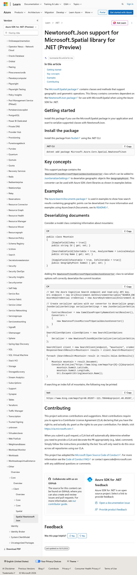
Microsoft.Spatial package (62, 89)
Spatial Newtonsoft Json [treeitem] (25, 518)
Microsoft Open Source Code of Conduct (96, 454)
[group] (90, 251)
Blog (40, 568)
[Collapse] (37, 20)
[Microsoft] (6, 4)
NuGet (74, 138)
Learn (47, 22)
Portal (102, 12)
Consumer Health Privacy (87, 568)
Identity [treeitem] (14, 525)
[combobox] (21, 26)
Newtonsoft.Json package (62, 97)
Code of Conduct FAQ (77, 459)
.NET (57, 22)
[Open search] (123, 4)
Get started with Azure (121, 12)
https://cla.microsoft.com (58, 428)
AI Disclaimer (8, 568)
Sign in (130, 3)
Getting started (54, 69)
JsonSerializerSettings (56, 178)
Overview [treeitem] (15, 472)
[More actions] (132, 22)
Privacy (65, 568)
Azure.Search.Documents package (67, 198)
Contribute (54, 568)
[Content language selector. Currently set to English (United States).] (16, 561)
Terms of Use (111, 568)
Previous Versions (26, 568)
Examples (51, 77)
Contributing (53, 81)
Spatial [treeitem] (19, 511)
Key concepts (53, 73)
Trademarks (7, 572)
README (101, 207)
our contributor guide (62, 502)
